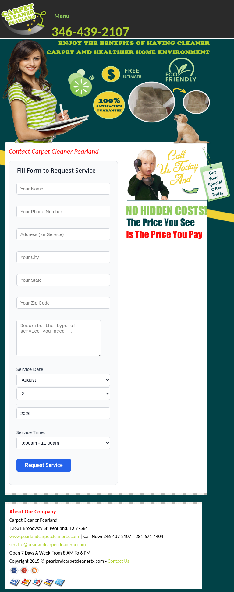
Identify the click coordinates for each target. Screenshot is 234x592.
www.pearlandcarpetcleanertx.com (44, 536)
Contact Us (118, 561)
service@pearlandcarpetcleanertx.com (47, 545)
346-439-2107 (90, 31)
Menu (62, 15)
